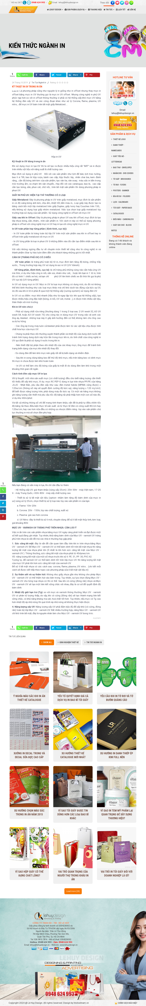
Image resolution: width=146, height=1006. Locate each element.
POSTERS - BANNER (121, 190)
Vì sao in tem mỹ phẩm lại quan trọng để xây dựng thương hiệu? (116, 814)
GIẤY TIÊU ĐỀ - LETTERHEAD (118, 159)
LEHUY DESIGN (54, 9)
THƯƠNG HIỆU (95, 9)
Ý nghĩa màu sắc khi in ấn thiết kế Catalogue (29, 698)
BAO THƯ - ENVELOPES (122, 167)
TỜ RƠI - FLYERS (119, 185)
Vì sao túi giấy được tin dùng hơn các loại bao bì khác (73, 814)
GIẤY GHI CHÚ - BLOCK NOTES (121, 228)
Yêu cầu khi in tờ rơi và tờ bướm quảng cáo (116, 698)
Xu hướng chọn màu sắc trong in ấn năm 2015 (29, 812)
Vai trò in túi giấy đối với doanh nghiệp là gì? (116, 873)
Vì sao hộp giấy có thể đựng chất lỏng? (29, 873)
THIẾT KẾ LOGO (119, 139)
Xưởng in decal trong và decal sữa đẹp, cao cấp (29, 755)
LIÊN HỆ (131, 9)
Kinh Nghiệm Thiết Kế (69, 642)
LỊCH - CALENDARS (120, 202)
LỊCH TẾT (120, 9)
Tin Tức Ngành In (39, 82)
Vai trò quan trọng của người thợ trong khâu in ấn (72, 875)
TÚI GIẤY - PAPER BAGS (122, 208)
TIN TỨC (108, 9)
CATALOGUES (118, 213)
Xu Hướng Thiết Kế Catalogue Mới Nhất (73, 755)
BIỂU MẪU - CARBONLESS (123, 219)
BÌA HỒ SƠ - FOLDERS (121, 196)
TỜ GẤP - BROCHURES (122, 179)
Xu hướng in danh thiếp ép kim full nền (116, 755)
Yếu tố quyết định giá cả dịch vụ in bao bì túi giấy (73, 698)
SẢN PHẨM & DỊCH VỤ (75, 9)
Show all (47, 642)
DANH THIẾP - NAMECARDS (117, 148)
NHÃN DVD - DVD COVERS (123, 173)
